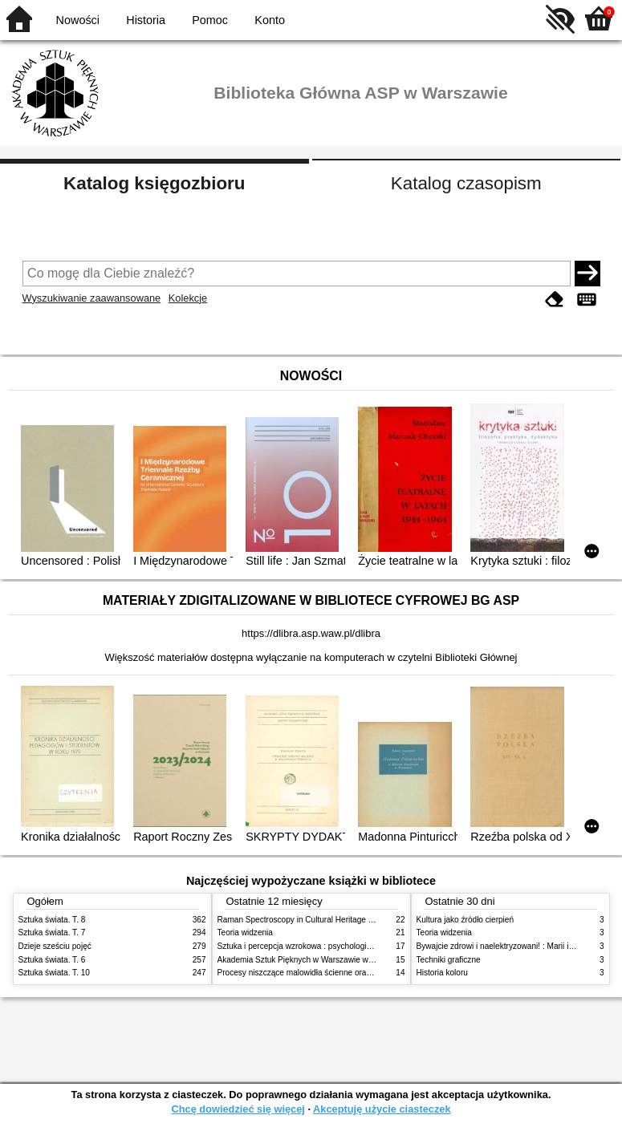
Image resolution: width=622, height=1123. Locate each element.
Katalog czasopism (466, 183)
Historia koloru (442, 972)
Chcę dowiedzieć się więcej (237, 1109)
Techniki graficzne (449, 959)
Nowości (78, 20)
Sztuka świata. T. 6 (52, 959)
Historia (145, 20)
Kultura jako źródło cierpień (465, 919)
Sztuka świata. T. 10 (54, 972)
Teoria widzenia (245, 932)
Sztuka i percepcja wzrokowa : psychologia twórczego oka (321, 946)
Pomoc (210, 20)
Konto (269, 20)
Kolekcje (188, 298)
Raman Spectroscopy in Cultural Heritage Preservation (315, 919)
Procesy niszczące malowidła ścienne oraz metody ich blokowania (336, 972)
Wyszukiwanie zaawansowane (91, 298)
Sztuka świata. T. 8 (52, 919)
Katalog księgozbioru (154, 183)
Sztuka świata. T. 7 (52, 932)
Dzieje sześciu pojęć (54, 946)
